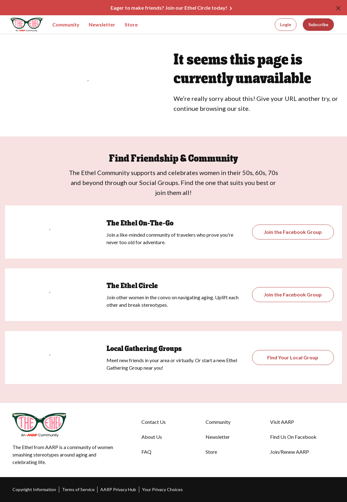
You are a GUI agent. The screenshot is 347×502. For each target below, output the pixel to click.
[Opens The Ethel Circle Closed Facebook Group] (293, 294)
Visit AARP (282, 422)
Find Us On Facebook (293, 437)
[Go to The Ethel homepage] (21, 25)
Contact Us (153, 422)
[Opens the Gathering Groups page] (293, 232)
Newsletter (102, 24)
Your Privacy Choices (162, 489)
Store (131, 24)
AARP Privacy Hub (118, 489)
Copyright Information (34, 489)
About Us (151, 437)
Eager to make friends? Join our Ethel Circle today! (169, 8)
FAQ (146, 452)
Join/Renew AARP (289, 452)
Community (65, 24)
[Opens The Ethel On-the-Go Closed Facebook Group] (293, 357)
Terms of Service (78, 489)
